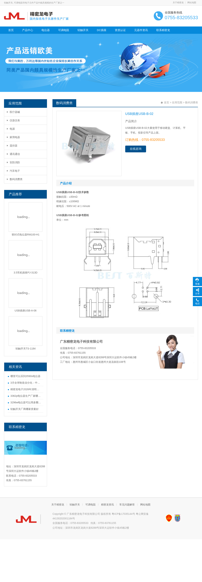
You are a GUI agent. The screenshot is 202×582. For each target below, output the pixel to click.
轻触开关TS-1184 (26, 348)
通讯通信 (13, 154)
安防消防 (13, 162)
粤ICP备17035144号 (123, 513)
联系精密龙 (163, 30)
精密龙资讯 (107, 504)
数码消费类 (14, 179)
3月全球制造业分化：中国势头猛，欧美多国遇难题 (25, 382)
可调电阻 (63, 30)
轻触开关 (83, 30)
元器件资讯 (141, 30)
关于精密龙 (178, 2)
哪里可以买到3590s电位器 (25, 376)
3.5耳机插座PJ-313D (25, 272)
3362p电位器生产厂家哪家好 (25, 395)
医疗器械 (13, 112)
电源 (11, 128)
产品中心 (27, 30)
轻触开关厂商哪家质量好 (24, 409)
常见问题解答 (127, 504)
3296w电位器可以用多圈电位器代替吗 (25, 402)
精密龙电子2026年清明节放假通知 (25, 389)
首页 (11, 30)
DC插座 (101, 30)
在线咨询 (135, 148)
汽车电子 (13, 170)
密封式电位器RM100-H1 (25, 234)
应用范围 (177, 102)
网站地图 (191, 2)
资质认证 (120, 30)
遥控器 (12, 145)
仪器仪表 (13, 120)
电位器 (45, 30)
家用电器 (13, 137)
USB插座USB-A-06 (26, 310)
